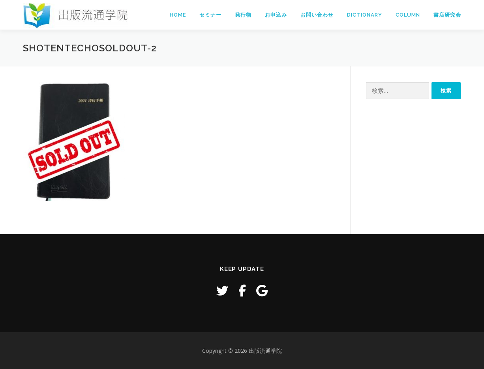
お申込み (276, 15)
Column (408, 15)
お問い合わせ (317, 15)
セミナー (210, 15)
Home (178, 15)
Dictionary (364, 15)
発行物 (243, 15)
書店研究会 (447, 15)
